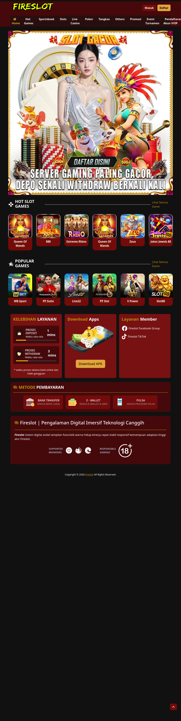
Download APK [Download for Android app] (90, 363)
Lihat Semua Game (160, 204)
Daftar (164, 8)
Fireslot (89, 474)
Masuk (149, 8)
